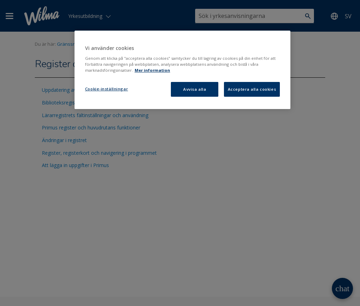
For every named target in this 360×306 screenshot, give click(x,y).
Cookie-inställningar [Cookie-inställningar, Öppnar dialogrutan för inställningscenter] (106, 88)
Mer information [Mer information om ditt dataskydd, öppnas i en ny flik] (152, 70)
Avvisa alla (194, 89)
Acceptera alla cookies (252, 89)
